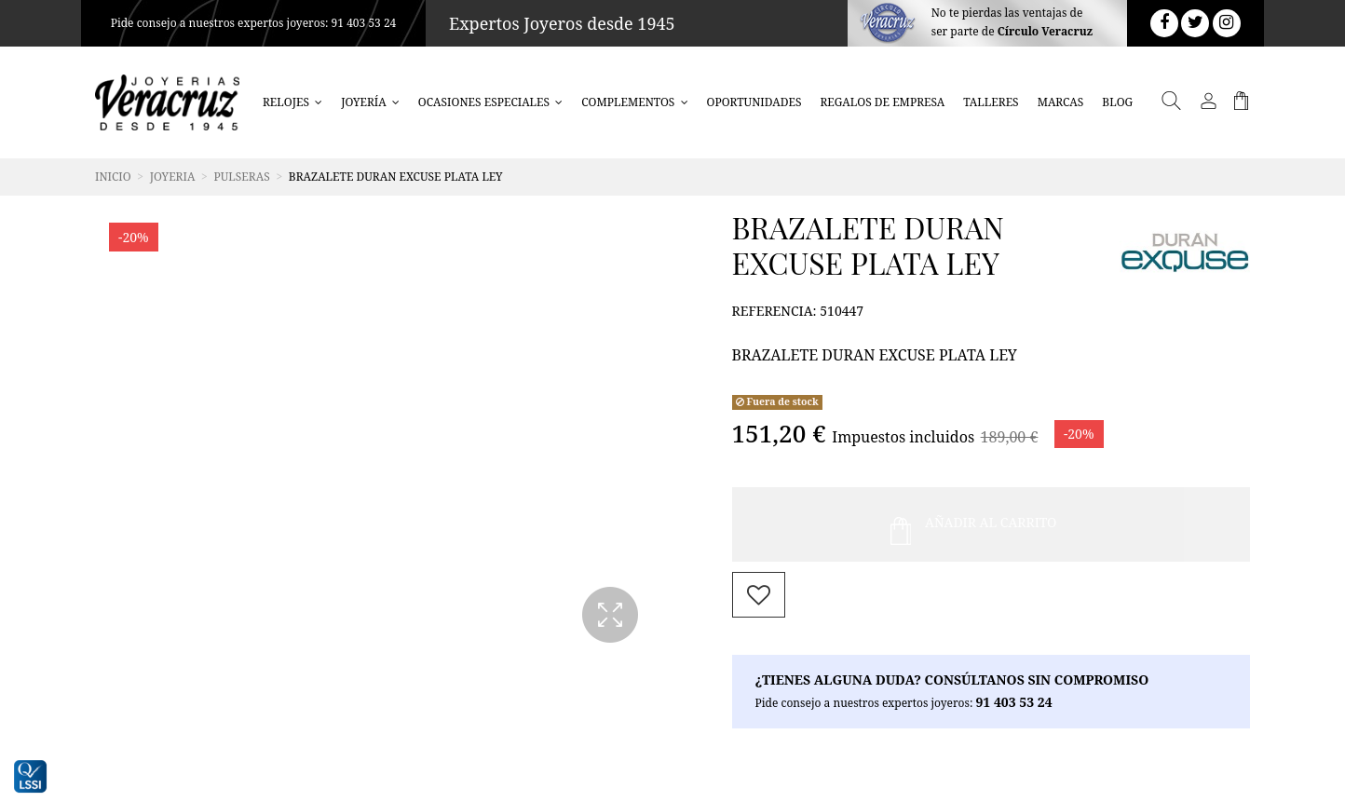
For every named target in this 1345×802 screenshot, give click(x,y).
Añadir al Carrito (973, 524)
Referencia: (774, 310)
